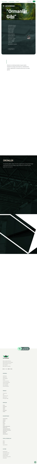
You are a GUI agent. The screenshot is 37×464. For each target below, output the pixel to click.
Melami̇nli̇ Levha (5, 392)
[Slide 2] (16, 18)
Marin (4, 419)
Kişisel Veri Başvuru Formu (7, 360)
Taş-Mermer (5, 403)
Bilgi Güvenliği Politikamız (7, 358)
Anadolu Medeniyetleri (6, 423)
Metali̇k (4, 408)
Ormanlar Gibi (5, 415)
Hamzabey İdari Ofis (6, 449)
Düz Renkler (5, 407)
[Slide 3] (20, 18)
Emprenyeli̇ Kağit (5, 395)
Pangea (4, 420)
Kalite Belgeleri (5, 375)
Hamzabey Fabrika (6, 451)
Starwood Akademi (5, 1)
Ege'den (4, 418)
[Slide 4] (25, 18)
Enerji (4, 440)
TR (33, 1)
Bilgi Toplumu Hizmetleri (7, 363)
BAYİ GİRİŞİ (29, 1)
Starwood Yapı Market (6, 379)
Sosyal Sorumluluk (13, 1)
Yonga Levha (5, 390)
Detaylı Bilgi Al (11, 48)
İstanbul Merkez (5, 452)
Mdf (3, 391)
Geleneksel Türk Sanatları (7, 427)
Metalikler (4, 429)
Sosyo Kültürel (5, 441)
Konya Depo (5, 455)
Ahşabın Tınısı (5, 424)
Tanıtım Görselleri (5, 380)
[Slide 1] (12, 18)
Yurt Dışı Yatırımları (6, 378)
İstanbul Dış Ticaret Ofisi (7, 453)
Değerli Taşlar (5, 428)
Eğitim (4, 439)
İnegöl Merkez (5, 448)
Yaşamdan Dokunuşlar (6, 425)
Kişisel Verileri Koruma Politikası (8, 359)
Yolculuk (4, 416)
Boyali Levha (5, 394)
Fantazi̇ (4, 404)
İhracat (4, 376)
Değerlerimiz (5, 374)
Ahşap (4, 402)
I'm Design (19, 1)
